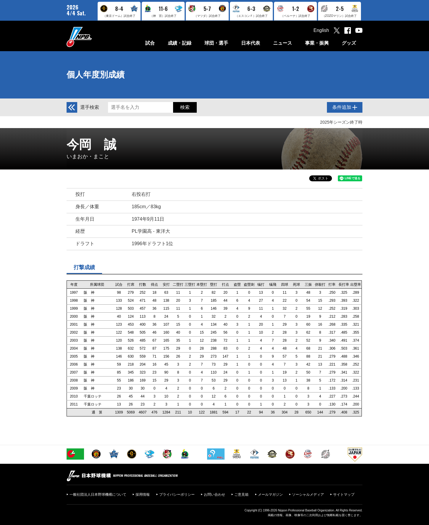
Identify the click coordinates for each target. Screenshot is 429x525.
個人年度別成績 (96, 74)
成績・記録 (179, 43)
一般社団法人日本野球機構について (98, 494)
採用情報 (143, 494)
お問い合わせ (214, 494)
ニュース (282, 43)
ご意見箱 (241, 494)
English (321, 30)
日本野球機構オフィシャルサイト (94, 37)
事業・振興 (317, 43)
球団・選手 (216, 43)
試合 (150, 43)
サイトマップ (343, 494)
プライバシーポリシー (177, 494)
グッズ (349, 43)
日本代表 (250, 43)
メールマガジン (270, 494)
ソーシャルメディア (308, 494)
